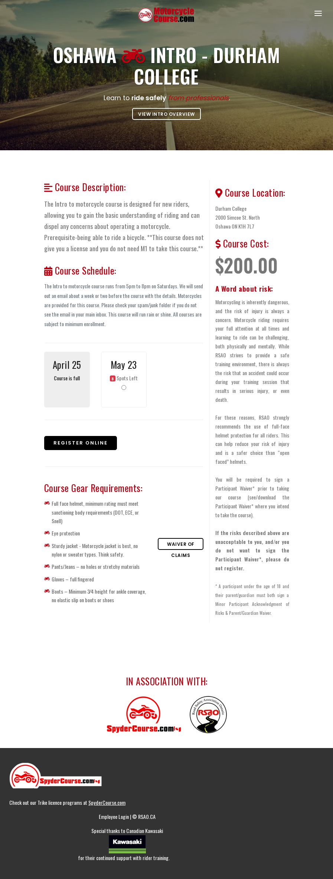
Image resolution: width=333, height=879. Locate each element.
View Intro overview (166, 114)
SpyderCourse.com (106, 802)
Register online (80, 442)
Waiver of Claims (181, 545)
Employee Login (114, 816)
